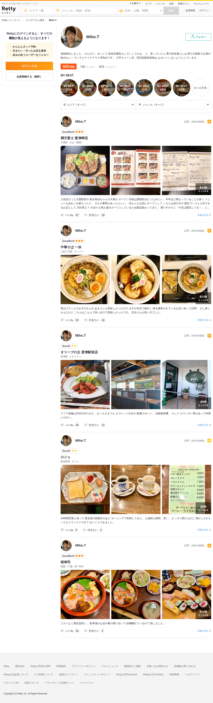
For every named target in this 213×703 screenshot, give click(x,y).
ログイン (204, 10)
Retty (6, 666)
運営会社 (20, 666)
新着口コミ (183, 3)
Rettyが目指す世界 (40, 666)
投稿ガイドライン (68, 674)
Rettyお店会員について (16, 674)
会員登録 (190, 10)
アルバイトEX (11, 682)
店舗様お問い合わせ (185, 666)
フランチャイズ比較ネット (59, 682)
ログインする (29, 65)
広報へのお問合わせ (157, 666)
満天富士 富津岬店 (74, 138)
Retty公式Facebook (126, 674)
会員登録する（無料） (29, 76)
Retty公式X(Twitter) (153, 674)
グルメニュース (201, 3)
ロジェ (66, 457)
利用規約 (61, 666)
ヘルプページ (192, 674)
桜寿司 (66, 562)
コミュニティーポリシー (97, 674)
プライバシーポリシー (84, 666)
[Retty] (9, 9)
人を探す (134, 3)
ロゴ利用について (43, 674)
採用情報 (174, 674)
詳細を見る (203, 215)
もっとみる (203, 188)
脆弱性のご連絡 (132, 666)
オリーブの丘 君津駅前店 (79, 352)
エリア (148, 3)
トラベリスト (86, 682)
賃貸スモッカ (32, 682)
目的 (171, 3)
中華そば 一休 (71, 247)
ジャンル (160, 3)
